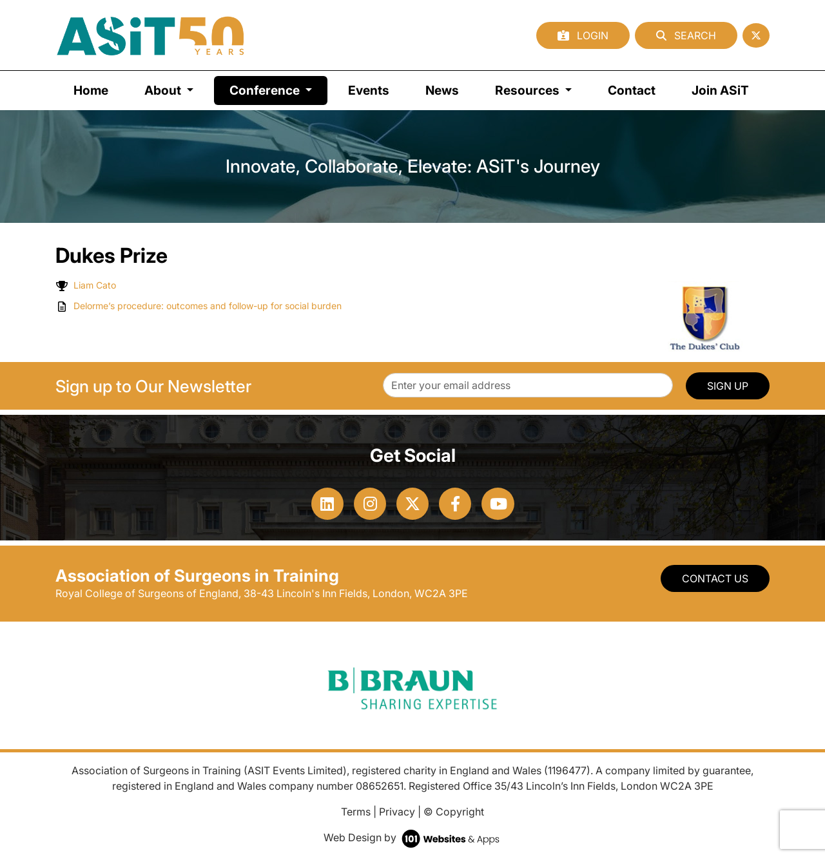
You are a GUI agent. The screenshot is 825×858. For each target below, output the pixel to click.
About (164, 90)
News (442, 90)
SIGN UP (727, 385)
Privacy (397, 811)
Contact (631, 90)
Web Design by (413, 837)
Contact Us (715, 578)
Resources (528, 90)
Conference (278, 89)
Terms (356, 811)
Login (583, 35)
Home (90, 90)
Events (368, 90)
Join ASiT (720, 90)
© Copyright (453, 811)
